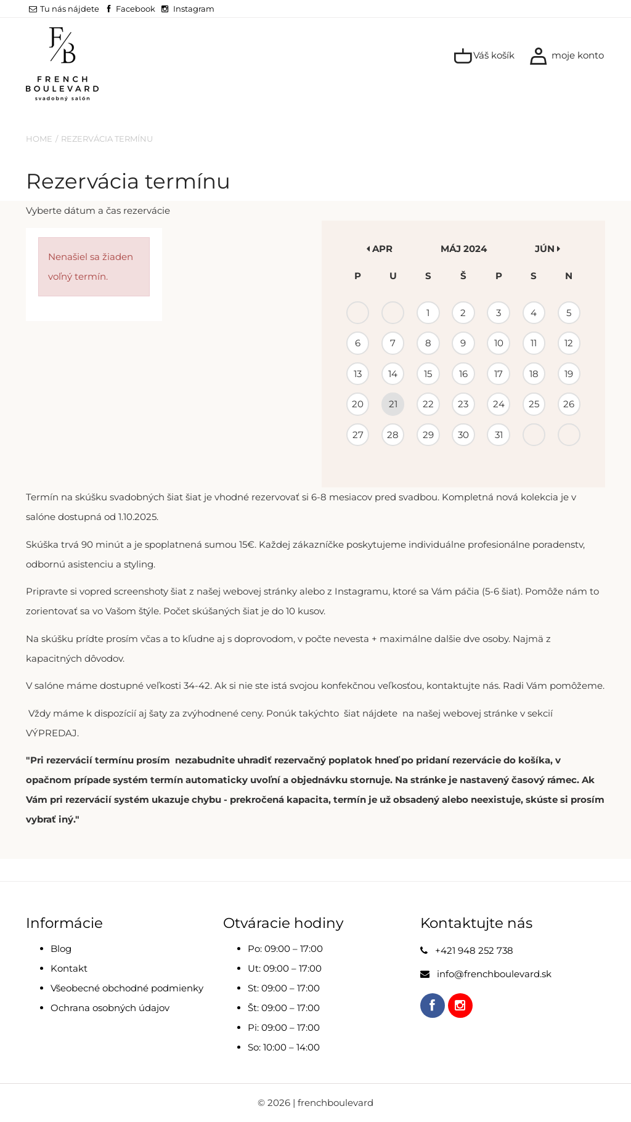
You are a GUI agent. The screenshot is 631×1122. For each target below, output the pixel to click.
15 (428, 374)
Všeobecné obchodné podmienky (127, 988)
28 (393, 435)
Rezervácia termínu (107, 139)
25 (534, 404)
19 (568, 374)
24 (499, 404)
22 (428, 404)
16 (463, 374)
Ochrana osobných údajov (110, 1008)
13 (358, 374)
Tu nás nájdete (64, 9)
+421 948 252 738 (474, 950)
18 (534, 374)
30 (463, 435)
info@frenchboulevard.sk (494, 974)
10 (498, 343)
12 (568, 343)
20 (358, 404)
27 (358, 435)
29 (428, 435)
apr (380, 248)
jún (547, 248)
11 (534, 343)
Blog (61, 948)
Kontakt (69, 968)
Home (39, 139)
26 (568, 404)
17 (498, 374)
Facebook (135, 9)
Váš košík (484, 56)
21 (393, 404)
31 (499, 435)
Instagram (193, 9)
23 (463, 404)
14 (392, 374)
